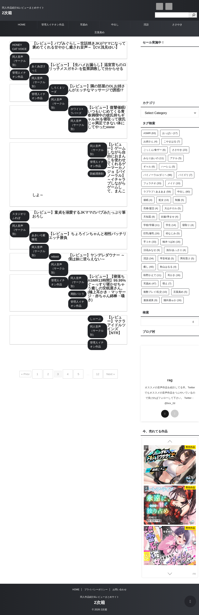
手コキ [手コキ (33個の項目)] (149, 241)
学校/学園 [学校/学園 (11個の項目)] (151, 225)
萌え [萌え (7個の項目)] (166, 283)
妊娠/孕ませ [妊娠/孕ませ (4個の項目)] (169, 216)
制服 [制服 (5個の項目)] (179, 200)
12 (95, 372)
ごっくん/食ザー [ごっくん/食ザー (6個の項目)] (154, 149)
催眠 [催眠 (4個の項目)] (147, 200)
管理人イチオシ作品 (52, 24)
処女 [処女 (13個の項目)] (164, 200)
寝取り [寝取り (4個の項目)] (188, 225)
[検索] (193, 14)
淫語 (146, 24)
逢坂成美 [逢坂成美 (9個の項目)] (150, 300)
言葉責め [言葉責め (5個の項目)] (180, 291)
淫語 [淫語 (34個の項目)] (148, 258)
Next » (106, 372)
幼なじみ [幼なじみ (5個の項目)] (173, 233)
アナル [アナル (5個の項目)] (176, 158)
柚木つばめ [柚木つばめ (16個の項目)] (171, 241)
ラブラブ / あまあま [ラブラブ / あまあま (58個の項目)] (157, 191)
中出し (115, 24)
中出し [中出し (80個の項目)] (183, 191)
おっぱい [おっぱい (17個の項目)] (170, 133)
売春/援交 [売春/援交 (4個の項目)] (150, 208)
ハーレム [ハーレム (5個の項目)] (168, 166)
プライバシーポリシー (96, 589)
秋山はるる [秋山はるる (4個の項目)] (168, 266)
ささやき (177, 24)
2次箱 (7, 13)
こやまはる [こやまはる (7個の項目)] (172, 141)
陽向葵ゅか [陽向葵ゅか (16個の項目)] (173, 300)
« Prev (30, 372)
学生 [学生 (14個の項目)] (171, 225)
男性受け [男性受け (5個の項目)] (187, 258)
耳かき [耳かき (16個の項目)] (174, 275)
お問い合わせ (120, 589)
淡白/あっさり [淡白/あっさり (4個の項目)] (176, 250)
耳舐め (84, 24)
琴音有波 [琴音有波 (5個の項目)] (167, 258)
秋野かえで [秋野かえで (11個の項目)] (152, 275)
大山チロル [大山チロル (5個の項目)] (172, 208)
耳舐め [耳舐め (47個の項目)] (149, 283)
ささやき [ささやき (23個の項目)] (179, 149)
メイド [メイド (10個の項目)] (174, 183)
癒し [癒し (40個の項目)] (148, 266)
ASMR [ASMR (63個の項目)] (149, 133)
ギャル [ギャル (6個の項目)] (149, 166)
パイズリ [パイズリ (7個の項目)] (185, 174)
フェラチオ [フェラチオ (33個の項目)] (152, 183)
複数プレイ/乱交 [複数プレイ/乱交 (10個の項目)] (155, 291)
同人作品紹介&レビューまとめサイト (99, 597)
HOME (21, 24)
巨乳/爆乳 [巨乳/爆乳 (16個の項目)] (151, 233)
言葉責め (99, 32)
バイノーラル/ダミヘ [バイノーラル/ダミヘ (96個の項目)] (157, 174)
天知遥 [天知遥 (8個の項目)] (149, 216)
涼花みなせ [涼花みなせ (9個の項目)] (151, 250)
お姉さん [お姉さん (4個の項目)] (150, 141)
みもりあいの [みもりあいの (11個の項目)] (153, 158)
